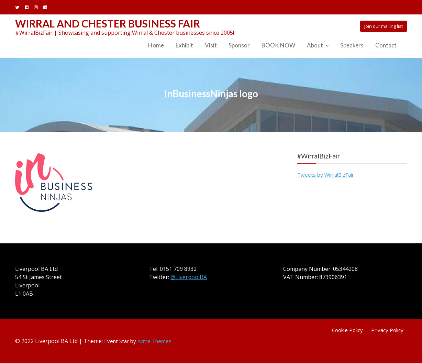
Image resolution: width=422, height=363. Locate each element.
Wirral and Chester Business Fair (107, 23)
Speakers (352, 45)
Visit (211, 45)
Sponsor (239, 45)
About (315, 45)
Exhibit (184, 45)
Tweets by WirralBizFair (325, 174)
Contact (386, 45)
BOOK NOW (278, 45)
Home (156, 45)
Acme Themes (154, 341)
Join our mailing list (383, 26)
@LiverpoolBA (189, 277)
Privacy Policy (387, 330)
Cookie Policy (347, 330)
